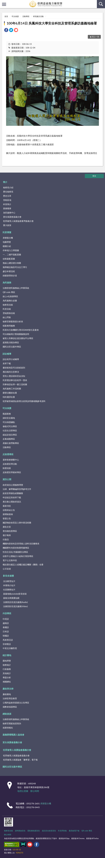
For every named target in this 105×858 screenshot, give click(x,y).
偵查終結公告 (9, 510)
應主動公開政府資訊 (12, 501)
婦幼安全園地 (9, 418)
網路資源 (7, 713)
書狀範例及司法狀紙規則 (14, 367)
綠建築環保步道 (10, 275)
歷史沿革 (7, 196)
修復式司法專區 (10, 426)
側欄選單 (4, 4)
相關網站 (7, 681)
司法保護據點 (9, 422)
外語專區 (7, 613)
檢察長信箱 (8, 304)
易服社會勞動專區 (11, 443)
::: (2, 2)
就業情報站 (8, 727)
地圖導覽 (7, 242)
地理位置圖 (22, 791)
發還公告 (7, 518)
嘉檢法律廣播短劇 (11, 598)
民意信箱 (7, 309)
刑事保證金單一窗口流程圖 (15, 384)
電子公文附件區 (10, 560)
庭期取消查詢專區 (11, 342)
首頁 (6, 16)
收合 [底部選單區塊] (94, 176)
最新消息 (7, 506)
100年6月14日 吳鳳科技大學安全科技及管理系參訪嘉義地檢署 (52, 23)
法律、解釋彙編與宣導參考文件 (17, 489)
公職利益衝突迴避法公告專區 (16, 702)
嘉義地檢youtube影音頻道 (15, 594)
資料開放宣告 (20, 831)
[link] (6, 30)
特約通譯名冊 (9, 397)
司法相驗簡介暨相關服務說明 (16, 334)
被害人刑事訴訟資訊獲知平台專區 (18, 338)
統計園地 (7, 655)
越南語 (6, 623)
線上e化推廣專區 (10, 296)
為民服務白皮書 (10, 300)
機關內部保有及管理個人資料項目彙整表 (21, 543)
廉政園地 (7, 694)
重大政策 (7, 225)
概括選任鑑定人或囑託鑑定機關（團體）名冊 (23, 564)
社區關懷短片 (9, 589)
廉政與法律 (8, 688)
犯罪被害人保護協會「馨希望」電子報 (20, 759)
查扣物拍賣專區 (10, 531)
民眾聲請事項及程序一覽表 (15, 380)
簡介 (5, 182)
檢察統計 (7, 665)
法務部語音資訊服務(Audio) (15, 602)
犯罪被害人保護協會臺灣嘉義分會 (18, 221)
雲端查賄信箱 (9, 313)
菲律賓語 (7, 644)
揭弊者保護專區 (10, 707)
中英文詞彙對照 (10, 648)
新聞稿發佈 (8, 514)
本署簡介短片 (9, 585)
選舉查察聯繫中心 (11, 459)
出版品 (6, 539)
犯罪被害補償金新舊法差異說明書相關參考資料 (24, 401)
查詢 (101, 4)
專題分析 (7, 677)
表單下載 (7, 363)
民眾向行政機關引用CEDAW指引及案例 (21, 330)
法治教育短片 (9, 581)
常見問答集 (62, 831)
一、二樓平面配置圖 (12, 254)
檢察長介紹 (8, 187)
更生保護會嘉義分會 (12, 217)
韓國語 (6, 635)
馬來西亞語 (8, 640)
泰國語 (6, 627)
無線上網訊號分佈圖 (12, 263)
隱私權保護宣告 (34, 831)
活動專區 (25, 16)
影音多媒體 (8, 575)
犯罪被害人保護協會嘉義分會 (17, 750)
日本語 (6, 631)
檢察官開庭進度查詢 (12, 723)
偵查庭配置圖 (9, 259)
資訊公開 (7, 479)
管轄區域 (7, 200)
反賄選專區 (8, 454)
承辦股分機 (8, 238)
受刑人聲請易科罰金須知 (14, 376)
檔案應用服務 (9, 325)
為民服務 (7, 282)
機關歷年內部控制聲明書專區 (16, 548)
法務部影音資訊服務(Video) (15, 606)
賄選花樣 (7, 468)
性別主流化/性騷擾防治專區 (15, 552)
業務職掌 (7, 208)
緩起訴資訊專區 (10, 434)
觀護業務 (7, 414)
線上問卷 (7, 317)
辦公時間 (34, 791)
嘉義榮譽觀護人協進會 (13, 734)
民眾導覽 (7, 232)
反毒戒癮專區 (9, 439)
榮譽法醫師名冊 (10, 393)
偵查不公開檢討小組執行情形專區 (18, 556)
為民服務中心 (9, 212)
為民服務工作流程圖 (12, 388)
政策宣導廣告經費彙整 (13, 493)
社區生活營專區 (10, 430)
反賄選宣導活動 (10, 464)
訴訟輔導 (7, 353)
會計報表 (7, 535)
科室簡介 (7, 204)
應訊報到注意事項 (11, 372)
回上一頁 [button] (95, 37)
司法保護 (15, 16)
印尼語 (6, 619)
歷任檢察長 (8, 191)
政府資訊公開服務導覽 (13, 485)
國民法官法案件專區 (12, 346)
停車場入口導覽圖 (11, 250)
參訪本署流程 (9, 271)
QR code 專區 (9, 292)
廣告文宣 (7, 527)
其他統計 (7, 673)
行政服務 (7, 669)
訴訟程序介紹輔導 (11, 359)
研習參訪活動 (38, 16)
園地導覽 (7, 660)
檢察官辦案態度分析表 (13, 321)
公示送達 (7, 568)
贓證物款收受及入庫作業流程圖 (17, 522)
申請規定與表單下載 (12, 497)
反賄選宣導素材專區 (12, 472)
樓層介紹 (7, 246)
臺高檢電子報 (74, 831)
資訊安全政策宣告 (49, 831)
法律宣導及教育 (10, 698)
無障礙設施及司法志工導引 (15, 267)
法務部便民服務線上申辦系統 (16, 288)
